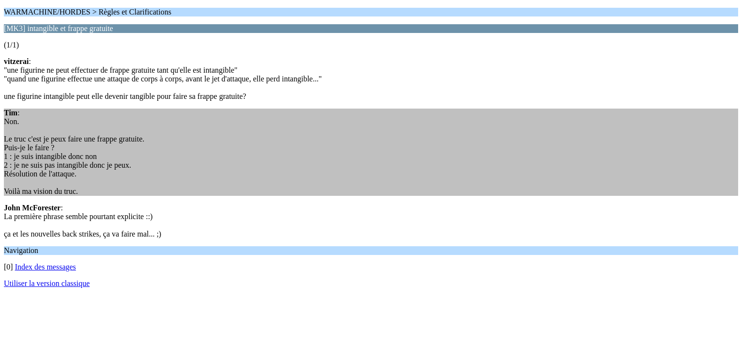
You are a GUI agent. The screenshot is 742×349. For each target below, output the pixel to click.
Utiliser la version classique (47, 283)
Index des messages (45, 267)
